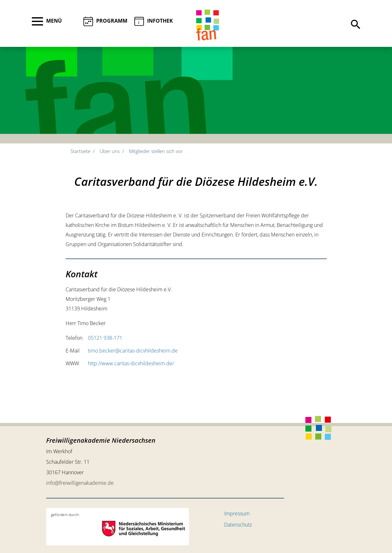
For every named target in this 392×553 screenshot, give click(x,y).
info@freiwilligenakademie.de (80, 482)
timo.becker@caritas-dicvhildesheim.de (133, 350)
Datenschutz (238, 524)
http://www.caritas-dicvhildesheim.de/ (131, 363)
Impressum (237, 513)
